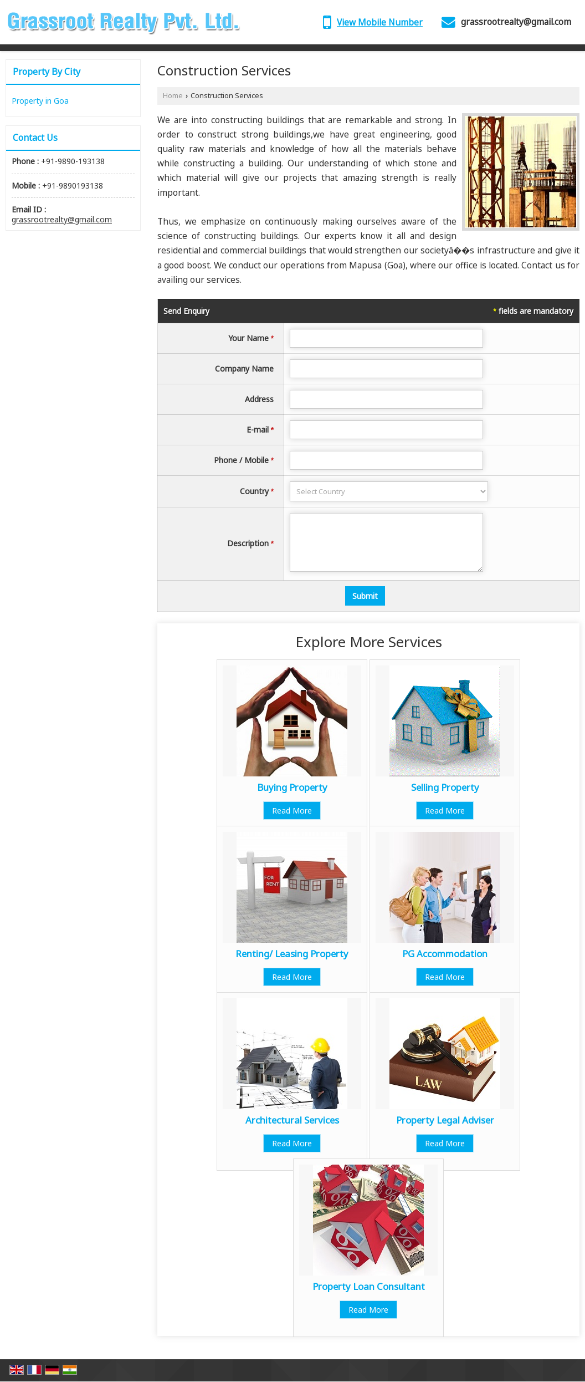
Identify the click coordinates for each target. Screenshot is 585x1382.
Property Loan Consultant (368, 1286)
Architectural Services (292, 1120)
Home (173, 95)
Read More (292, 810)
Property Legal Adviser (445, 1120)
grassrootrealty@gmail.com (516, 22)
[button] (380, 22)
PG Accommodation (445, 953)
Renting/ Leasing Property (291, 953)
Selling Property (445, 787)
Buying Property (292, 787)
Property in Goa (40, 100)
